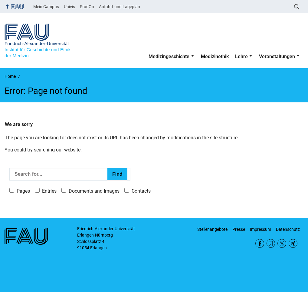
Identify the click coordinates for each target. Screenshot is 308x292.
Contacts (141, 191)
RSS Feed (271, 243)
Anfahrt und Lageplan (119, 6)
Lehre (241, 56)
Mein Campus (46, 6)
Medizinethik (215, 56)
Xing (293, 243)
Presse (238, 229)
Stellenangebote (212, 229)
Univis (69, 6)
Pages (23, 191)
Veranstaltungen (277, 56)
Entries (49, 191)
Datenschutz (288, 229)
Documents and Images (94, 191)
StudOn (87, 6)
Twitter (281, 243)
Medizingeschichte (169, 56)
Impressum (260, 229)
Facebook (259, 243)
